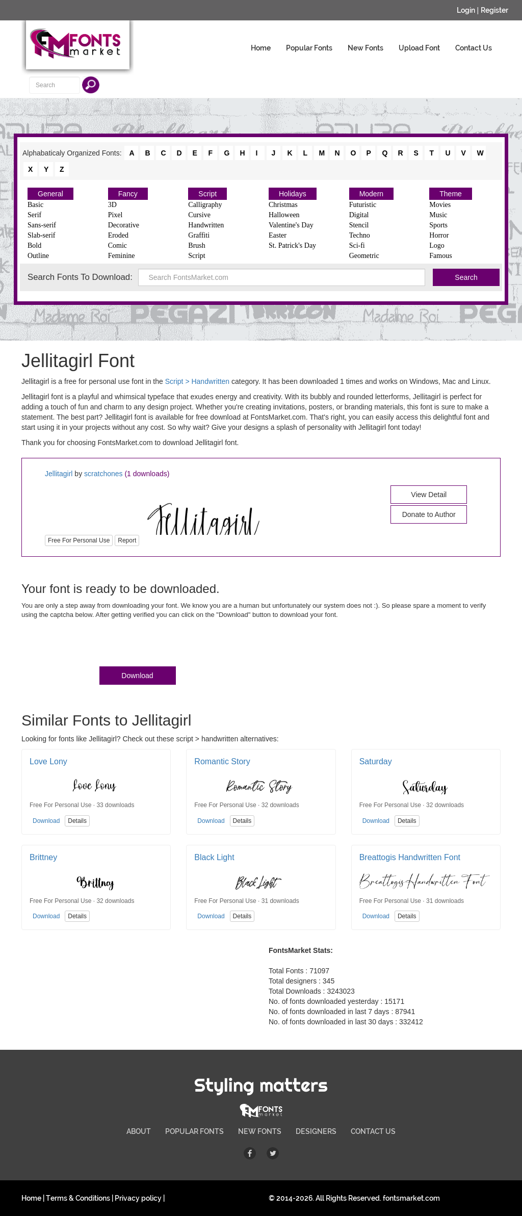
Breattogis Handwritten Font (409, 857)
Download (137, 675)
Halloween (284, 215)
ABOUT (138, 1131)
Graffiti (199, 235)
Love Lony (48, 761)
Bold (34, 245)
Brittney (43, 857)
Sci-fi (357, 245)
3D (112, 205)
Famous (440, 256)
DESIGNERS (316, 1131)
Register (494, 10)
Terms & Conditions (78, 1198)
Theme (450, 194)
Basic (35, 205)
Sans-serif (42, 225)
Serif (34, 215)
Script (207, 194)
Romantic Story (222, 761)
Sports (438, 225)
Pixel (115, 215)
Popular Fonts (309, 48)
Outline (38, 256)
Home (261, 48)
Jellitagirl (58, 474)
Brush (196, 245)
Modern (371, 194)
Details (77, 820)
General (50, 194)
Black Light (214, 857)
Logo (437, 245)
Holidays (292, 194)
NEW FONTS (259, 1131)
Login (466, 10)
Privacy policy (138, 1198)
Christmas (283, 205)
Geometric (364, 256)
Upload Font (419, 48)
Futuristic (363, 205)
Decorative (123, 225)
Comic (117, 245)
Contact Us (473, 48)
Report (127, 540)
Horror (439, 235)
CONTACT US (373, 1131)
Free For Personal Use (79, 540)
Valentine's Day (291, 225)
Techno (359, 235)
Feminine (121, 256)
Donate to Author (429, 514)
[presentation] (98, 645)
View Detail (429, 494)
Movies (440, 205)
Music (438, 215)
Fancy (128, 194)
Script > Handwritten (197, 381)
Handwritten (206, 225)
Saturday (375, 761)
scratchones (103, 474)
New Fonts (365, 48)
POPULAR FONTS (194, 1131)
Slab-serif (41, 235)
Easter (277, 235)
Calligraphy (205, 205)
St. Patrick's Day (292, 245)
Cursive (199, 215)
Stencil (359, 225)
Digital (359, 215)
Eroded (118, 235)
